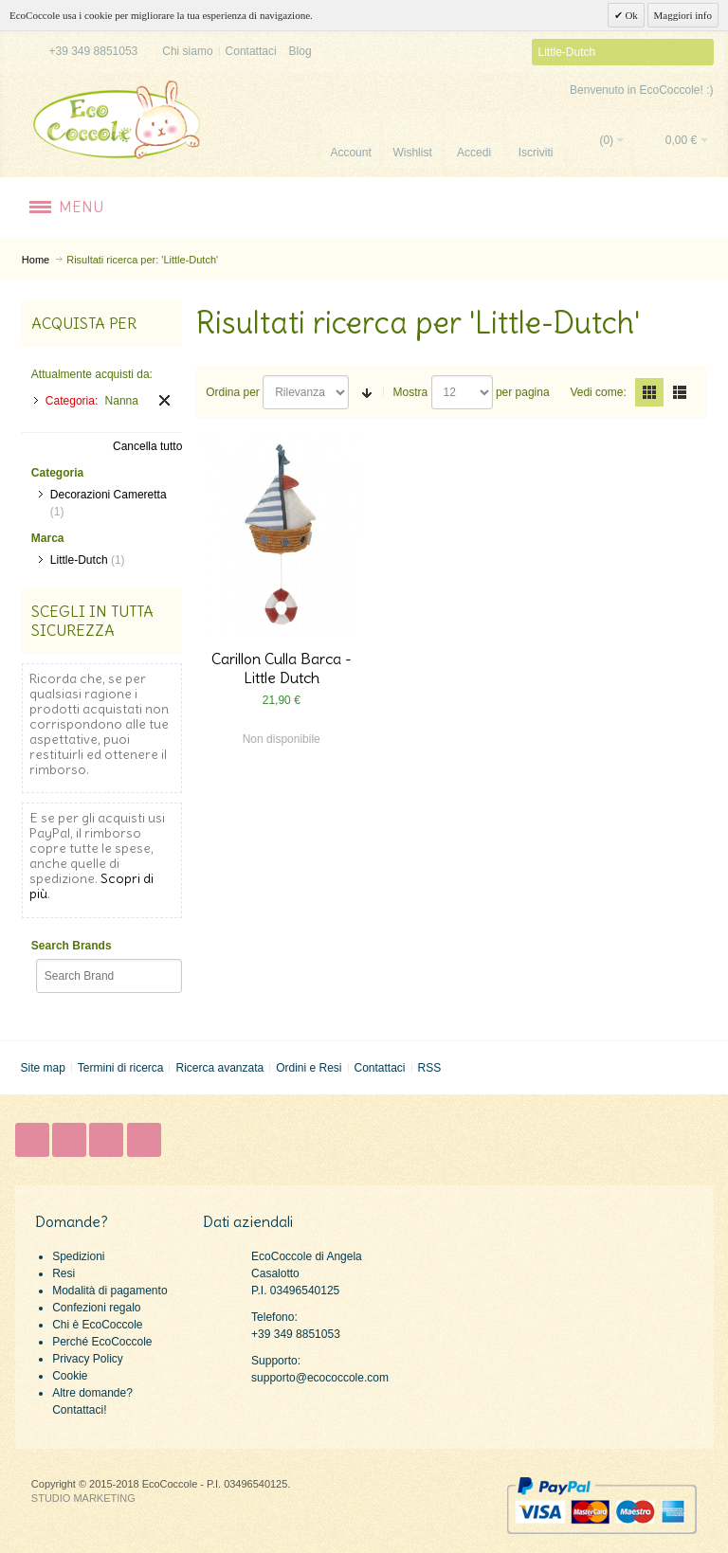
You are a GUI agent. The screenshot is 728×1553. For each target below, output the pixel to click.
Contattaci (251, 51)
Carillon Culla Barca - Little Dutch (281, 668)
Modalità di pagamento (109, 1290)
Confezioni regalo (96, 1307)
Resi (63, 1273)
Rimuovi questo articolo (164, 400)
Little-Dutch (79, 560)
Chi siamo (187, 51)
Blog (300, 51)
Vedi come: (598, 392)
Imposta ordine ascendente (367, 392)
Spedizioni (78, 1256)
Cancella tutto (147, 446)
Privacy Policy (87, 1358)
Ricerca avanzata (219, 1067)
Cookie (69, 1375)
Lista (679, 392)
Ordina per (233, 392)
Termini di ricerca (121, 1067)
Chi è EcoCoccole (97, 1324)
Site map (42, 1067)
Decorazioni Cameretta (108, 494)
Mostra (410, 392)
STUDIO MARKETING (83, 1498)
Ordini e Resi (308, 1067)
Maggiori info (683, 15)
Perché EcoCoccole (102, 1341)
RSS (429, 1067)
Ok (630, 15)
